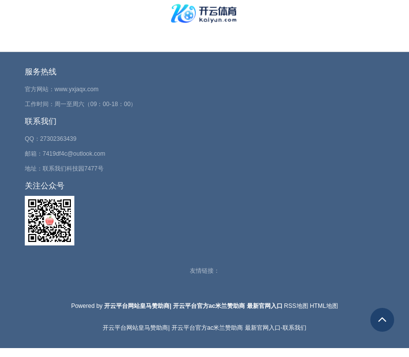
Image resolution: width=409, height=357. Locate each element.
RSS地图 (296, 305)
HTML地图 (324, 305)
